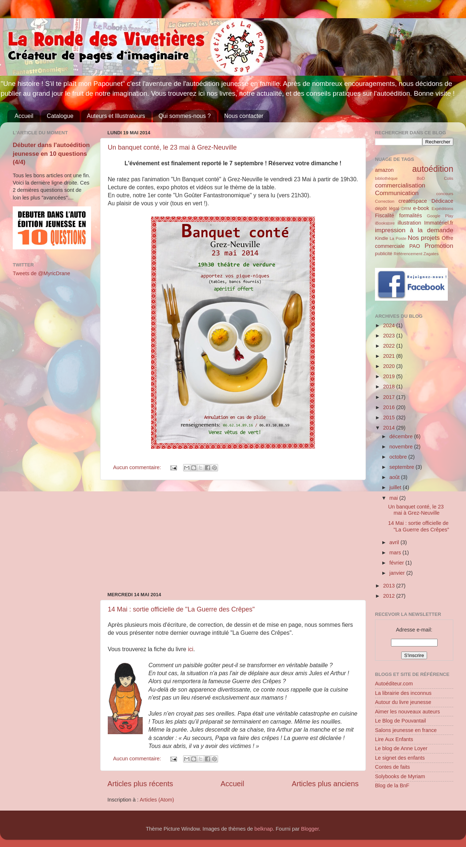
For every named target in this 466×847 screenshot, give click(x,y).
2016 (389, 407)
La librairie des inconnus (403, 693)
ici (190, 649)
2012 (389, 596)
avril (395, 542)
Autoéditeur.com (394, 683)
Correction (384, 201)
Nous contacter (244, 116)
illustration (409, 223)
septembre (403, 467)
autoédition (432, 169)
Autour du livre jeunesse (403, 702)
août (395, 477)
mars (396, 552)
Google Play (440, 216)
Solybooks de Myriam (400, 776)
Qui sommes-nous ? (185, 116)
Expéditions (442, 208)
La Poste (398, 238)
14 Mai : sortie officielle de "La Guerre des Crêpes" (181, 609)
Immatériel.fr (438, 223)
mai (394, 498)
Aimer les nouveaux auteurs (407, 712)
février (398, 563)
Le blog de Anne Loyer (401, 748)
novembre (402, 447)
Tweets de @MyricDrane (41, 273)
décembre (402, 436)
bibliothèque (386, 178)
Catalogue (60, 116)
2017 (389, 397)
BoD (421, 178)
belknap (263, 829)
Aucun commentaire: (137, 467)
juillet (396, 487)
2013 (389, 586)
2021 (389, 356)
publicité (383, 253)
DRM (406, 208)
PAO (414, 246)
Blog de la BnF (392, 785)
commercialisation (400, 185)
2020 (389, 366)
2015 (389, 417)
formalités (410, 215)
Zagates (431, 254)
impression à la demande (414, 230)
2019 (389, 376)
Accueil (24, 116)
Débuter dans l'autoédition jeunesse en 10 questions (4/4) (51, 154)
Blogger (310, 829)
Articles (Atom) (157, 800)
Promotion (438, 245)
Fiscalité (384, 215)
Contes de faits (392, 767)
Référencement (408, 254)
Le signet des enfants (400, 758)
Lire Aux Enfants (394, 739)
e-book (421, 208)
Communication (397, 193)
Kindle (381, 238)
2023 (389, 336)
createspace (412, 201)
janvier (398, 573)
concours (444, 193)
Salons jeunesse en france (406, 730)
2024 (389, 325)
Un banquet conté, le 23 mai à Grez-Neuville (172, 147)
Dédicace (442, 201)
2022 (389, 346)
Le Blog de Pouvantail (400, 721)
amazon (384, 170)
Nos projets (424, 237)
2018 (389, 386)
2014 (389, 428)
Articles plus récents (140, 784)
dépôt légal (387, 208)
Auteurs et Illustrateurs (116, 116)
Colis (448, 178)
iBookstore (385, 223)
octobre (399, 457)
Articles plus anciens (325, 784)
